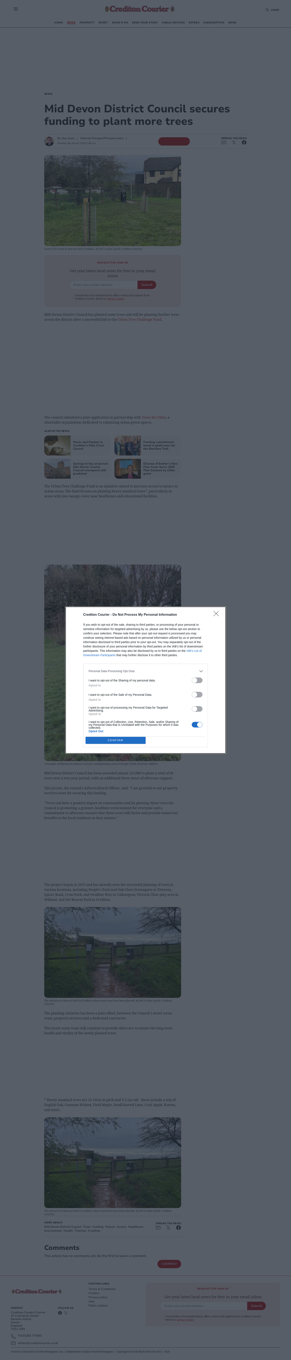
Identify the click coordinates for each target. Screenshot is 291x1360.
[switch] (197, 680)
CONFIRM (115, 740)
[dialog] (146, 680)
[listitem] (146, 671)
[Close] (217, 615)
